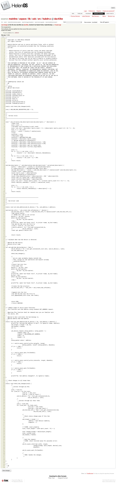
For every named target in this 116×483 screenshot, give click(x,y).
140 (4, 253)
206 (4, 356)
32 (4, 86)
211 (4, 363)
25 (4, 75)
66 (4, 139)
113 (4, 212)
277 (4, 466)
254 (4, 430)
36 (4, 92)
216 (4, 371)
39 (4, 97)
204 (4, 353)
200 (4, 346)
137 (4, 249)
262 (4, 442)
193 (4, 335)
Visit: (64, 22)
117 (4, 218)
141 (4, 255)
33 (4, 88)
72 (4, 148)
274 (4, 461)
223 (4, 382)
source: (4, 18)
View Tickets (110, 13)
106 (4, 201)
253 (4, 428)
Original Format (63, 478)
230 (4, 393)
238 (4, 405)
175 (4, 308)
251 (4, 425)
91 (4, 178)
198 (4, 343)
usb (34, 18)
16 (4, 61)
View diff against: (107, 22)
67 (4, 140)
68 (4, 142)
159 (4, 283)
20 (4, 68)
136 (4, 247)
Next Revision (95, 16)
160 (4, 284)
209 (4, 360)
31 (4, 85)
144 (4, 260)
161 (4, 286)
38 (4, 95)
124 (4, 229)
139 (4, 252)
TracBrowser (90, 473)
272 (4, 458)
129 (4, 236)
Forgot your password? (108, 11)
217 (4, 373)
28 (4, 80)
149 (4, 267)
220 (4, 377)
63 (4, 134)
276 (4, 464)
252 (4, 427)
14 (4, 58)
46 (4, 108)
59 (4, 128)
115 (4, 215)
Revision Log (111, 16)
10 (4, 52)
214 (4, 368)
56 (4, 123)
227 (4, 388)
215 (4, 370)
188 (4, 328)
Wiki (73, 13)
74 (4, 151)
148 (4, 266)
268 (4, 452)
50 (4, 114)
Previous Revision (75, 16)
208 (4, 359)
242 (4, 411)
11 (4, 54)
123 (4, 227)
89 (4, 174)
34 (4, 89)
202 (4, 349)
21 (4, 69)
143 (4, 258)
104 (4, 198)
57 (4, 125)
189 (4, 329)
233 (4, 397)
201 (4, 348)
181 (4, 317)
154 (4, 275)
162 (4, 287)
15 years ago (57, 25)
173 (4, 304)
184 (4, 321)
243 (4, 413)
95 (4, 184)
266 (4, 448)
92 (4, 179)
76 (4, 154)
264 (4, 445)
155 (4, 277)
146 (4, 263)
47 (4, 109)
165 (4, 292)
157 (4, 280)
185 (4, 323)
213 (4, 366)
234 (4, 399)
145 (4, 261)
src (39, 18)
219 (4, 376)
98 (4, 188)
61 (4, 131)
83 (4, 165)
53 (4, 119)
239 (4, 407)
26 (4, 77)
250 (4, 424)
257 (4, 435)
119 (4, 221)
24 (4, 74)
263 (4, 444)
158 (4, 281)
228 (4, 390)
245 (4, 416)
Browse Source (98, 13)
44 (4, 105)
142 (4, 256)
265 (4, 447)
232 (4, 396)
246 (4, 418)
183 (4, 320)
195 (4, 339)
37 (4, 94)
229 (4, 391)
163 (4, 289)
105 (4, 199)
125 (4, 230)
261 (4, 441)
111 (4, 208)
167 (4, 295)
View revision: (87, 22)
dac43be (58, 18)
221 (4, 379)
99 (4, 190)
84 (4, 167)
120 (4, 222)
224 (4, 383)
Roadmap (88, 13)
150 (4, 269)
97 (4, 187)
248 (4, 421)
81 (4, 162)
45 (4, 106)
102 (4, 195)
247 (4, 419)
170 (4, 300)
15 (4, 60)
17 (4, 63)
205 (4, 354)
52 (4, 117)
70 (4, 145)
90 (4, 176)
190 (4, 331)
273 (4, 459)
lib (29, 18)
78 (4, 157)
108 (4, 204)
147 (4, 264)
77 (4, 156)
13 (4, 57)
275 (4, 462)
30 (4, 83)
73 (4, 150)
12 (4, 55)
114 (4, 213)
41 (4, 100)
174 (4, 306)
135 (4, 246)
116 (4, 216)
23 (4, 72)
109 (4, 205)
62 (4, 133)
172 (4, 303)
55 (4, 122)
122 (4, 226)
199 (4, 345)
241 (4, 410)
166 (4, 294)
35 (4, 91)
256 (4, 433)
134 (4, 244)
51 (4, 116)
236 (4, 402)
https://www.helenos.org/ (108, 481)
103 (4, 196)
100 (4, 191)
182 (4, 318)
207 (4, 357)
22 (4, 71)
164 (4, 291)
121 (4, 224)
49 (4, 112)
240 (4, 408)
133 (4, 243)
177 (4, 311)
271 (4, 456)
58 (4, 126)
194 (4, 337)
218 (4, 374)
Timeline (79, 13)
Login (85, 11)
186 (4, 325)
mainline (13, 18)
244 (4, 414)
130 (4, 238)
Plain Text (51, 478)
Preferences (92, 11)
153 (4, 273)
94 (4, 182)
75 (4, 153)
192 (4, 334)
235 (4, 400)
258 (4, 436)
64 (4, 136)
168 (4, 297)
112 (4, 210)
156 (4, 278)
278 (4, 467)
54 (4, 120)
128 (4, 235)
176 (4, 309)
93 (4, 181)
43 (4, 103)
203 (4, 351)
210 (4, 362)
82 (4, 164)
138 (4, 250)
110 (4, 207)
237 (4, 404)
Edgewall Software (18, 481)
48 (4, 111)
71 (4, 146)
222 (4, 380)
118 (4, 219)
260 (4, 439)
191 (4, 332)
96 (4, 185)
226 (4, 387)
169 (4, 298)
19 (4, 66)
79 (4, 159)
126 (4, 232)
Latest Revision (86, 16)
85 (4, 168)
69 (4, 143)
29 (4, 81)
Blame (104, 16)
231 (4, 394)
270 (4, 455)
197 (4, 342)
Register (99, 11)
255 (4, 431)
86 (4, 170)
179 (4, 314)
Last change (4, 25)
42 (4, 102)
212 (4, 365)
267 (4, 450)
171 (4, 301)
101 (4, 193)
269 (4, 453)
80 (4, 160)
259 (4, 438)
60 (4, 129)
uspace (22, 18)
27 (4, 78)
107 (4, 202)
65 (4, 137)
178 (4, 312)
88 (4, 173)
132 (4, 241)
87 (4, 171)
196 (4, 340)
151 (4, 270)
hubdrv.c (47, 18)
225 (4, 385)
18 (4, 64)
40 (4, 99)
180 (4, 315)
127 (4, 233)
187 (4, 326)
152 (4, 272)
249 (4, 422)
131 (4, 239)
